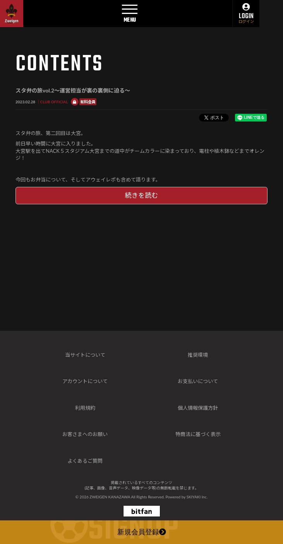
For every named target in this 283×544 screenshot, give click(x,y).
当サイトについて (85, 355)
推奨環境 (198, 355)
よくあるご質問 (85, 461)
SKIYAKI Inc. (197, 496)
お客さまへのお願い (85, 434)
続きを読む (141, 195)
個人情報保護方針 (198, 408)
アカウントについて (85, 381)
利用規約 (85, 408)
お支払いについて (198, 381)
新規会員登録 (141, 533)
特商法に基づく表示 (198, 434)
